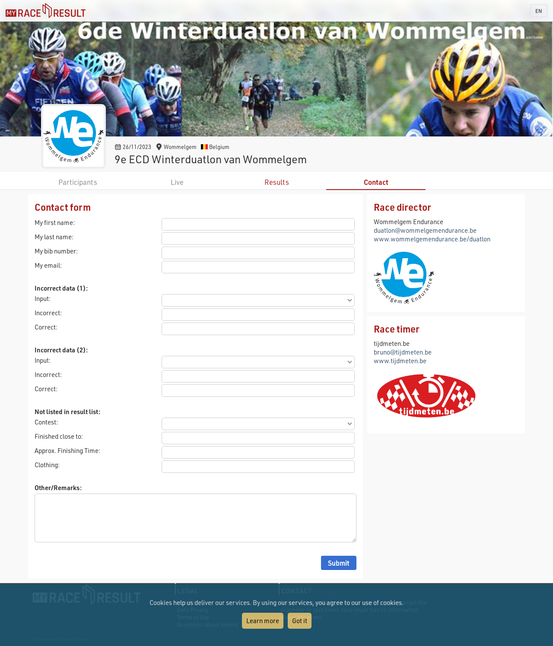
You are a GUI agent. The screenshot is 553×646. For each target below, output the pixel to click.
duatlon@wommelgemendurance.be (425, 230)
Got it (299, 620)
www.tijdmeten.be (400, 360)
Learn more (262, 620)
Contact (376, 182)
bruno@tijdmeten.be (403, 352)
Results (276, 182)
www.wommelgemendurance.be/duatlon (432, 238)
